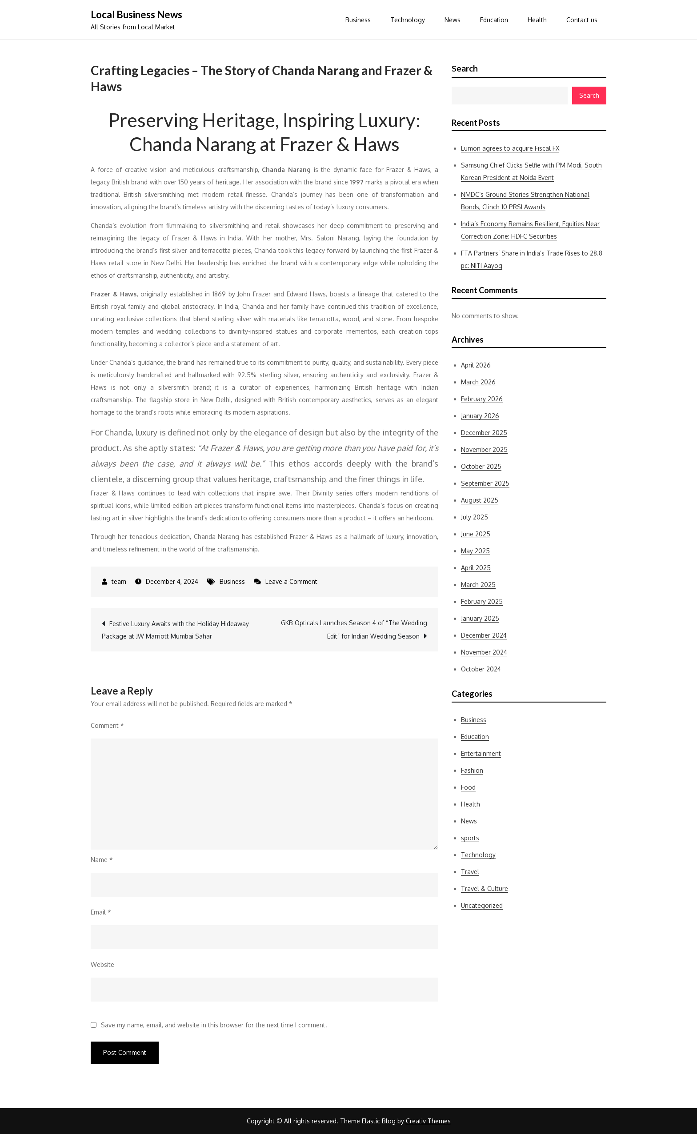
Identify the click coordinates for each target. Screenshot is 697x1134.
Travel (470, 871)
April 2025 (476, 567)
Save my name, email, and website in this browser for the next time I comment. (214, 1025)
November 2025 (484, 449)
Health (537, 20)
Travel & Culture (484, 888)
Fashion (472, 770)
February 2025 (482, 601)
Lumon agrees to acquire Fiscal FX (510, 148)
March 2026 (478, 382)
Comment (107, 725)
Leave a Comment (291, 581)
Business (358, 20)
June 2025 (475, 534)
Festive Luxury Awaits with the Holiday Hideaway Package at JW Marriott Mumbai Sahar (175, 630)
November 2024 (484, 652)
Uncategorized (482, 905)
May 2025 (475, 551)
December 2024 (484, 635)
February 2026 (482, 399)
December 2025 (484, 432)
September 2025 (485, 483)
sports (470, 838)
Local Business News (136, 14)
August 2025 (479, 500)
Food (468, 787)
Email (101, 912)
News (453, 20)
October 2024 (481, 669)
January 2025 (480, 618)
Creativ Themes (428, 1121)
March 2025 (478, 584)
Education (494, 20)
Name (102, 859)
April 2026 (476, 365)
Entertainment (481, 753)
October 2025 (481, 466)
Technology (407, 20)
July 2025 (474, 517)
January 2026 (480, 415)
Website (102, 964)
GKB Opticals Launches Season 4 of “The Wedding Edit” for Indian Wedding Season (354, 629)
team (119, 581)
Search (465, 68)
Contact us (581, 20)
